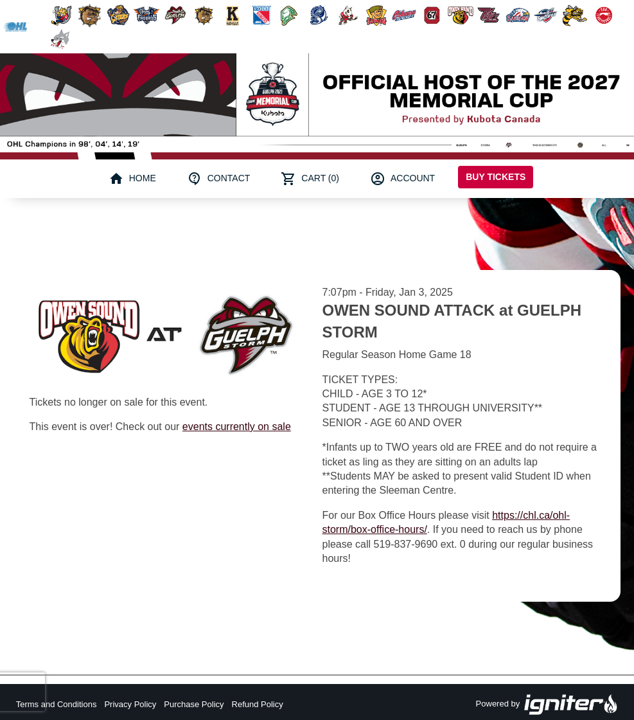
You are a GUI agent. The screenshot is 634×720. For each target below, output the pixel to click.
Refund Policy (257, 704)
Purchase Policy (194, 704)
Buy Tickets (495, 177)
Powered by (547, 704)
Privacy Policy (130, 704)
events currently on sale (236, 426)
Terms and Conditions (56, 704)
